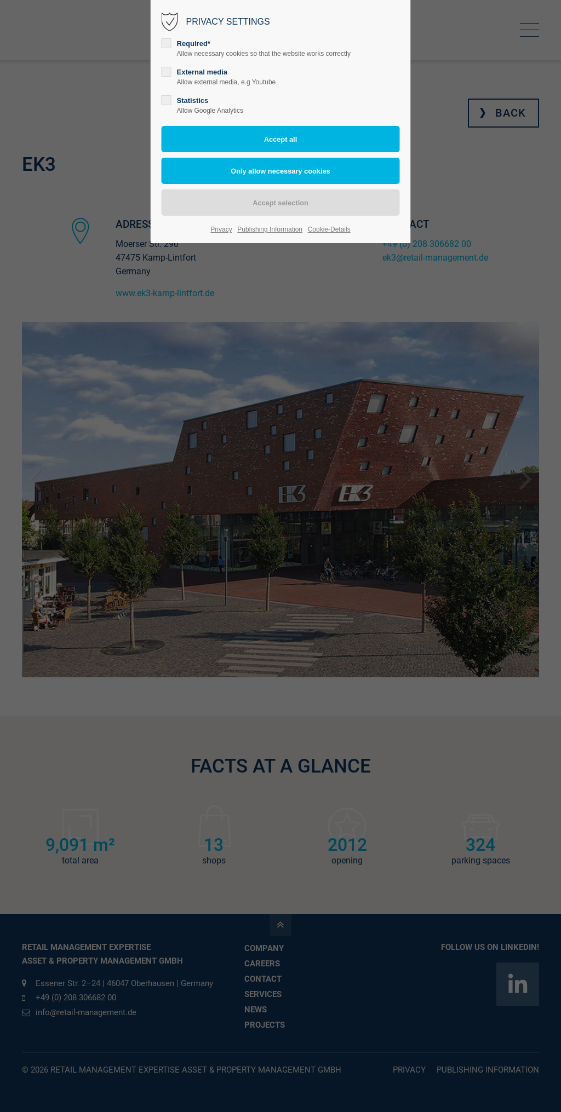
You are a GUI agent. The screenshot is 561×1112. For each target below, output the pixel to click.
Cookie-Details (329, 229)
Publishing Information (269, 229)
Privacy (221, 229)
